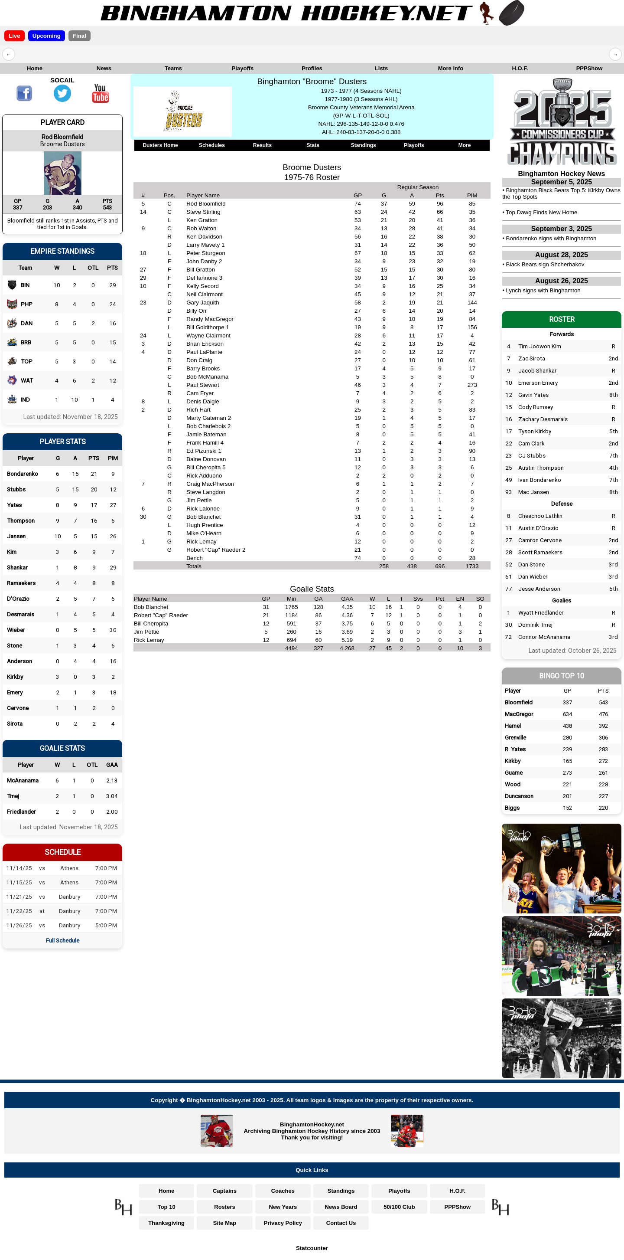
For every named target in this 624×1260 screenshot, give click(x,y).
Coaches (283, 1191)
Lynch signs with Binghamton (543, 290)
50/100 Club (399, 1207)
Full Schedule (62, 940)
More (464, 145)
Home (34, 68)
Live (14, 36)
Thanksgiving (166, 1223)
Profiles (312, 68)
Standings (363, 145)
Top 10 (167, 1207)
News (104, 68)
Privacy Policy (283, 1223)
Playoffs (243, 68)
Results (262, 145)
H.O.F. (520, 68)
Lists (381, 68)
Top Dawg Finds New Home (541, 212)
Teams (173, 68)
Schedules (212, 145)
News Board (341, 1207)
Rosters (224, 1207)
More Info (451, 68)
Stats (312, 145)
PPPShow (589, 68)
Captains (225, 1191)
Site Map (224, 1223)
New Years (283, 1207)
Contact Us (341, 1223)
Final (79, 36)
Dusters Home (160, 145)
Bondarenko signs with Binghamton (551, 238)
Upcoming (46, 36)
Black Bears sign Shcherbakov (545, 264)
